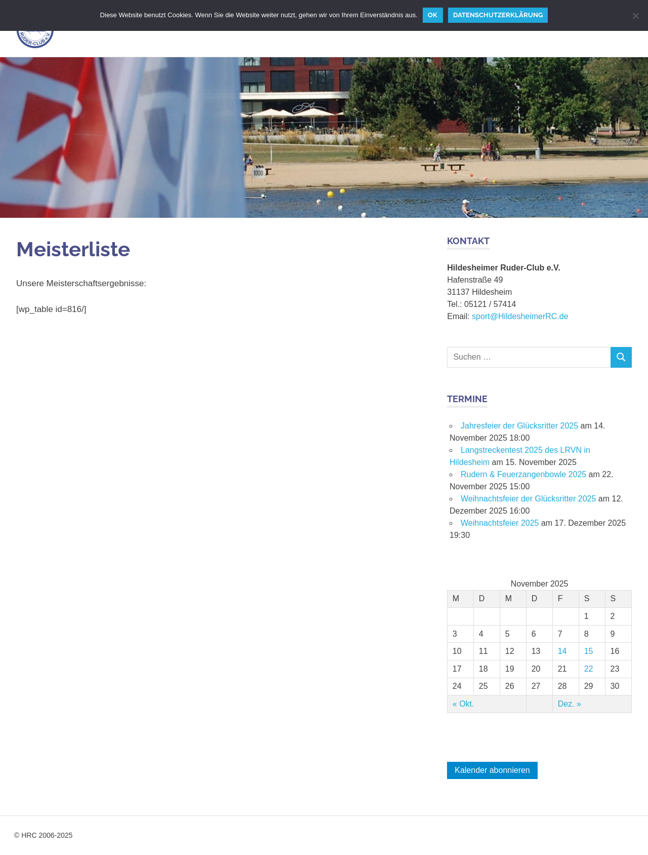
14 (562, 651)
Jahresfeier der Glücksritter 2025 (519, 425)
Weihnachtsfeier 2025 (500, 523)
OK (432, 15)
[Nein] (635, 16)
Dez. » (569, 703)
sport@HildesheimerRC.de (520, 316)
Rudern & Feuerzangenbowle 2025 (523, 474)
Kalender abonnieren (492, 770)
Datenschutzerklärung (498, 15)
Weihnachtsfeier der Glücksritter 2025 (528, 498)
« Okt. (463, 703)
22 (588, 669)
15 (588, 651)
